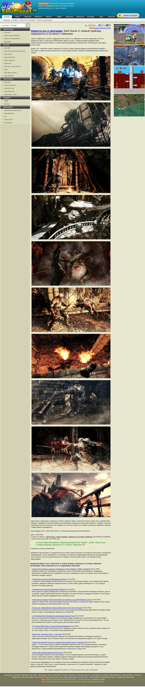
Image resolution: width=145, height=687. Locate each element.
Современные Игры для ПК (12, 110)
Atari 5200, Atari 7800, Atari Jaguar (14, 51)
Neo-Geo (7, 104)
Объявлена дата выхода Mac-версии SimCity (49, 579)
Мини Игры (70, 16)
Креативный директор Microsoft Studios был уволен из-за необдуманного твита (62, 600)
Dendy (17, 16)
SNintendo (111, 16)
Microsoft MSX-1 (9, 113)
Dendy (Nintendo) (9, 57)
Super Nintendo (9, 75)
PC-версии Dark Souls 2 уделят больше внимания (51, 626)
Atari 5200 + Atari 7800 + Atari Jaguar (33, 675)
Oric (5, 116)
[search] (13, 25)
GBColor (49, 16)
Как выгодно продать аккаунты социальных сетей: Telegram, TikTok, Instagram (62, 569)
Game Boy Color (9, 88)
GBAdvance (38, 16)
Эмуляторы (8, 675)
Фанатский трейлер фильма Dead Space (48, 653)
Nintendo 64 (80, 16)
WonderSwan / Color (10, 94)
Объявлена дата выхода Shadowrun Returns (49, 589)
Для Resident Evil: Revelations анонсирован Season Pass (54, 616)
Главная (7, 16)
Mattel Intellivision (9, 60)
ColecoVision (8, 54)
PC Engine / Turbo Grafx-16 (12, 66)
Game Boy (28, 16)
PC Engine (90, 16)
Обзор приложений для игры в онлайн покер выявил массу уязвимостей (60, 642)
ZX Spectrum (8, 122)
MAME (59, 16)
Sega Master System (10, 72)
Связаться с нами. (98, 679)
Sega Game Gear (9, 91)
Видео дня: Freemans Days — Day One (47, 634)
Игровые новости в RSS (102, 28)
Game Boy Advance (10, 85)
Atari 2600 (7, 48)
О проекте (15, 20)
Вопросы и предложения (44, 20)
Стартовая (6, 20)
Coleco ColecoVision (54, 675)
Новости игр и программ (27, 20)
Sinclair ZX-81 (8, 119)
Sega (101, 16)
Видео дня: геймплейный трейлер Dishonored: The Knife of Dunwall (57, 608)
